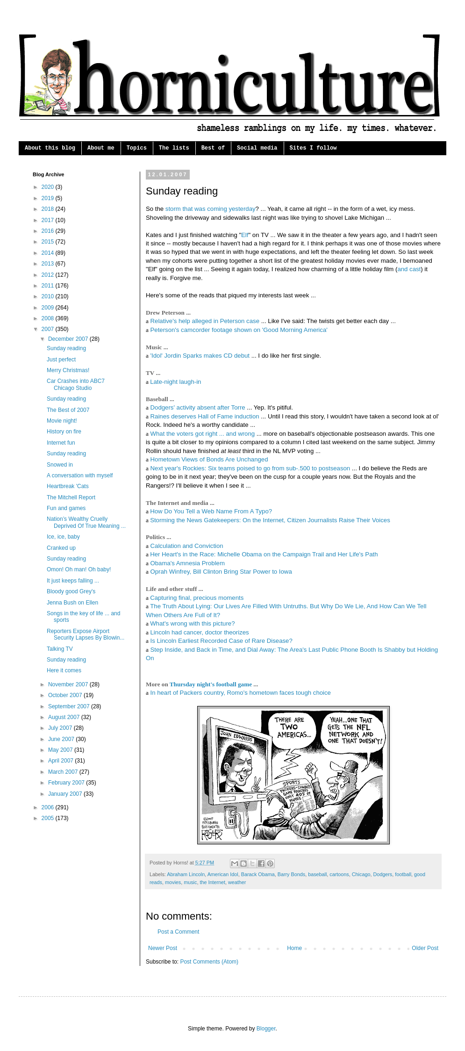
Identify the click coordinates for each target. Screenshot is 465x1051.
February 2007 (67, 782)
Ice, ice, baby (63, 536)
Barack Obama (258, 874)
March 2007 (63, 772)
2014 (49, 253)
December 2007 (69, 339)
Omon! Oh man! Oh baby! (79, 569)
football (403, 874)
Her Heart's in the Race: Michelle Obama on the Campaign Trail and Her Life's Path (264, 554)
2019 (49, 198)
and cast (409, 269)
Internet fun (61, 442)
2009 (49, 307)
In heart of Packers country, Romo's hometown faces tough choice (240, 692)
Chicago (361, 874)
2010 (49, 296)
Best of (213, 148)
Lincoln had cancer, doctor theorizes (199, 632)
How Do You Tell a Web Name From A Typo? (211, 511)
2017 (49, 220)
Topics (137, 148)
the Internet (212, 882)
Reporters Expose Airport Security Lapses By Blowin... (85, 634)
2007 (49, 329)
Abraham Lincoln (186, 874)
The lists (174, 148)
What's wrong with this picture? (192, 623)
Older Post (425, 948)
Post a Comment (178, 932)
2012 (49, 275)
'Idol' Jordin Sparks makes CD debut (200, 355)
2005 (49, 818)
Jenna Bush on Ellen (72, 602)
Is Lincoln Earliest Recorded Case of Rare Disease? (221, 640)
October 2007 (66, 695)
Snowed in (60, 464)
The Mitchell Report (71, 497)
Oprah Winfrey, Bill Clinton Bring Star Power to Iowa (221, 571)
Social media (257, 148)
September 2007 (69, 706)
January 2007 (66, 794)
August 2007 (64, 717)
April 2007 (61, 760)
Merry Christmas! (68, 370)
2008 (49, 318)
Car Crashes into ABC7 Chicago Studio (76, 384)
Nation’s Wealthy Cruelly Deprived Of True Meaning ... (86, 522)
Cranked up (61, 548)
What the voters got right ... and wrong (202, 433)
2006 (49, 807)
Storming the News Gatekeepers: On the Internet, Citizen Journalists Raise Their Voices (270, 520)
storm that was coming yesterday (210, 208)
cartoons (339, 874)
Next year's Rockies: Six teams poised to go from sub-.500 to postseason (250, 468)
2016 (49, 231)
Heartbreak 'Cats (68, 486)
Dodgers (382, 874)
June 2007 (62, 739)
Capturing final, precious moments (196, 597)
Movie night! (62, 421)
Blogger (266, 1028)
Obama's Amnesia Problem (187, 563)
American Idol (222, 874)
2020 (49, 187)
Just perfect (61, 359)
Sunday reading (66, 348)
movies (173, 882)
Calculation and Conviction (186, 545)
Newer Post (162, 948)
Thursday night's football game (211, 684)
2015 (49, 241)
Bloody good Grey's (71, 591)
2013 (49, 263)
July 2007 (61, 728)
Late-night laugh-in (175, 381)
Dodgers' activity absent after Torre (197, 407)
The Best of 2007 (68, 410)
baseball (317, 874)
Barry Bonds (291, 874)
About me (100, 148)
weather (237, 882)
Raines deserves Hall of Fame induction (204, 416)
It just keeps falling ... (73, 580)
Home (294, 948)
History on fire (64, 431)
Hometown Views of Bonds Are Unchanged (209, 459)
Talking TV (60, 649)
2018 (49, 209)
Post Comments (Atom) (209, 961)
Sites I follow (313, 148)
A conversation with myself (80, 475)
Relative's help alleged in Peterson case (204, 320)
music (190, 882)
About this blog (50, 148)
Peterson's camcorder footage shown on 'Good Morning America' (239, 329)
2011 (49, 285)
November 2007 (69, 684)
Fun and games (66, 508)
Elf (244, 234)
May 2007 (61, 750)
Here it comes (64, 670)
